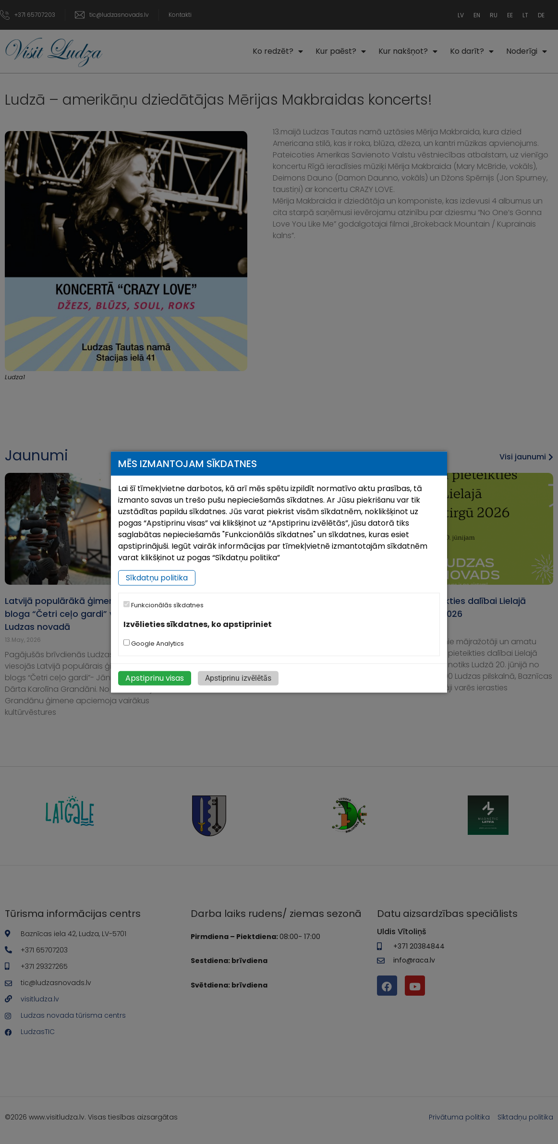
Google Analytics (153, 643)
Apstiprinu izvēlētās (238, 678)
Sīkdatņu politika (157, 577)
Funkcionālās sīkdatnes (163, 605)
